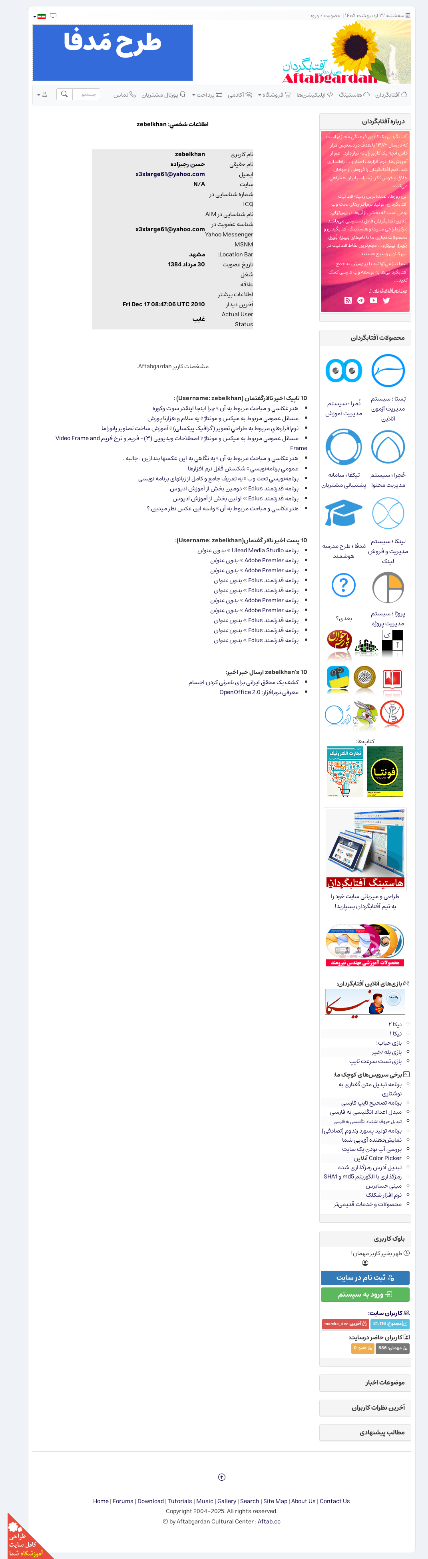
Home (93, 1501)
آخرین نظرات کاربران (370, 1407)
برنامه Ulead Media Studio (257, 550)
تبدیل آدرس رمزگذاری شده (362, 1167)
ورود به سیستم (357, 1294)
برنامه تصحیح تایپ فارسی (364, 1102)
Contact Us (327, 1501)
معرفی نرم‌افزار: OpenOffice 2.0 (251, 692)
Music (197, 1501)
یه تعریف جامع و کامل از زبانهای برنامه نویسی (183, 478)
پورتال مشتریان (156, 94)
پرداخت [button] (200, 94)
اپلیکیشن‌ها (307, 94)
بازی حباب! (381, 1042)
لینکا (383, 245)
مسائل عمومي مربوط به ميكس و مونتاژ (244, 418)
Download (143, 1501)
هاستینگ (346, 94)
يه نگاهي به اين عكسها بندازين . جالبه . (161, 458)
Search (242, 1501)
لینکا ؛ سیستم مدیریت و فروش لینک (380, 551)
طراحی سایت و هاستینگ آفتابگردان (354, 229)
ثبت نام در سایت (357, 1277)
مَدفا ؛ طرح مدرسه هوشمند (336, 551)
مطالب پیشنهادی (374, 1432)
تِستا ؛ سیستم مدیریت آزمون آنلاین (380, 408)
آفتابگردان (384, 94)
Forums (115, 1501)
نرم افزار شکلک (376, 1195)
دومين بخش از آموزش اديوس (198, 488)
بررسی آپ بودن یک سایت (364, 1149)
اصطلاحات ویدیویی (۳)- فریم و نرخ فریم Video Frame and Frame (174, 443)
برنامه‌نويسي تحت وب (265, 478)
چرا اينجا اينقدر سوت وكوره (176, 408)
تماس (117, 94)
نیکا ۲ (387, 1024)
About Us (296, 1501)
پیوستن (352, 264)
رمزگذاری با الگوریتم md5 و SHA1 (355, 1176)
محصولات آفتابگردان (370, 337)
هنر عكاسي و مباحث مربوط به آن (251, 408)
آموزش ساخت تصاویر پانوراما (127, 428)
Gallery (219, 1501)
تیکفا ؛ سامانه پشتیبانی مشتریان (336, 480)
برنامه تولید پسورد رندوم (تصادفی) (354, 1130)
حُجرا (395, 245)
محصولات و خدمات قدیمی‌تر (360, 1204)
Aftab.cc (261, 1521)
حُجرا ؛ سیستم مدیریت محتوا (380, 480)
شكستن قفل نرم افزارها (209, 468)
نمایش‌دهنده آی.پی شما (364, 1140)
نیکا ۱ (388, 1033)
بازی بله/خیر (379, 1052)
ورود (306, 15)
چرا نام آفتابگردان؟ (381, 290)
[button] (31, 16)
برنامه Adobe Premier (264, 560)
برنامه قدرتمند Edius (266, 488)
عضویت (324, 15)
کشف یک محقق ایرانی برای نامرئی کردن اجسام (236, 682)
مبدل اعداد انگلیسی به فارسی (358, 1112)
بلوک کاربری (381, 1238)
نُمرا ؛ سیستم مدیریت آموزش (336, 408)
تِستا (337, 237)
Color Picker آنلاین (370, 1158)
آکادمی (232, 94)
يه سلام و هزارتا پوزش (166, 418)
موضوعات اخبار (377, 1382)
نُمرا (326, 237)
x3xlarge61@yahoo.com (162, 174)
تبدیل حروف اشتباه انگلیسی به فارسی (360, 1121)
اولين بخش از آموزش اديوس (199, 498)
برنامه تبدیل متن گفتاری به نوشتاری (362, 1089)
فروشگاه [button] (267, 94)
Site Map (268, 1501)
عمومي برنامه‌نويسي (267, 468)
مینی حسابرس (376, 1185)
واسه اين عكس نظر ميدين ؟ (173, 508)
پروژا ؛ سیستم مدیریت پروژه (380, 618)
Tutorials (172, 1501)
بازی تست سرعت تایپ (368, 1061)
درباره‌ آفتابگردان (375, 121)
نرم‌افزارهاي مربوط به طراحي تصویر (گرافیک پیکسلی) (228, 428)
